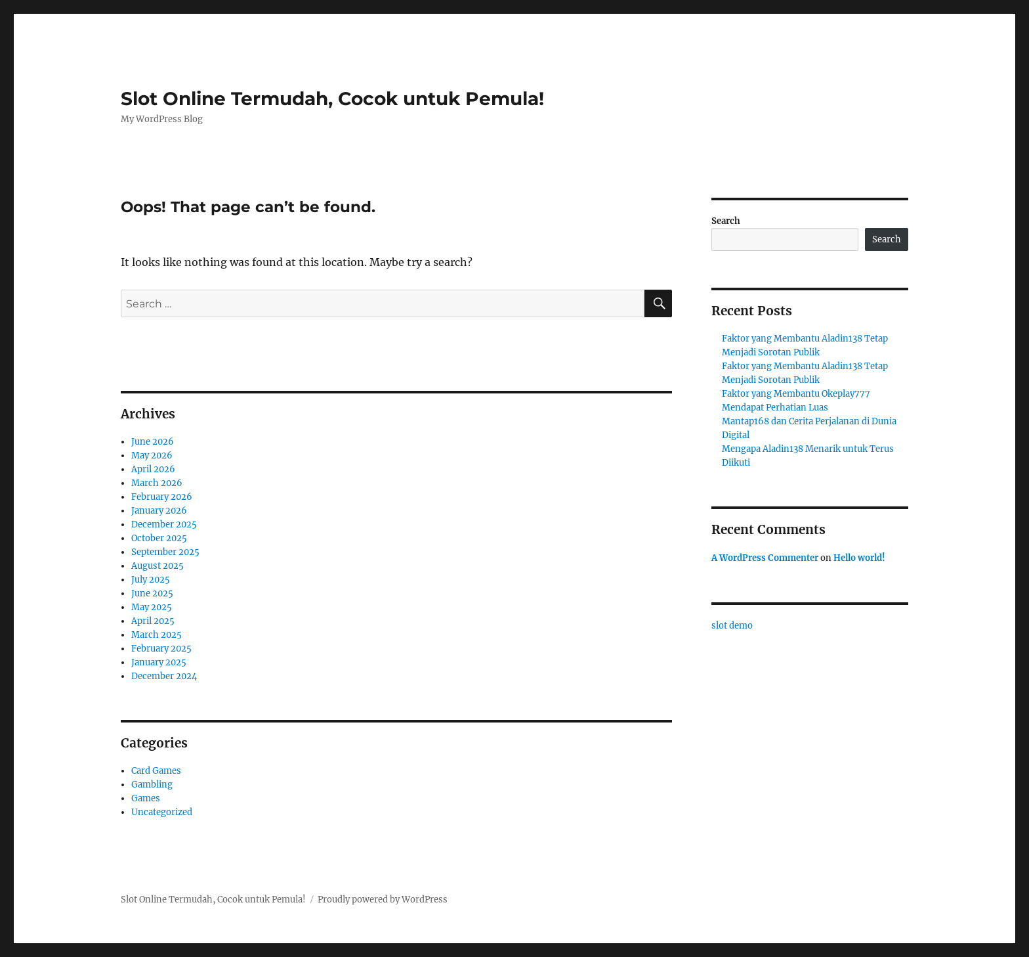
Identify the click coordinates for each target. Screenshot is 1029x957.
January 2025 (158, 662)
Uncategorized (161, 812)
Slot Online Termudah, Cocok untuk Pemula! (332, 98)
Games (145, 798)
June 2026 (152, 441)
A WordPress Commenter (764, 558)
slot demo (732, 625)
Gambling (152, 784)
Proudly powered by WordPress (383, 899)
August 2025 (157, 565)
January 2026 (159, 510)
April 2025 (153, 621)
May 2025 (151, 607)
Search (725, 221)
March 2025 (156, 634)
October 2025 (159, 538)
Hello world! (859, 558)
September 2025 (165, 552)
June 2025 (152, 593)
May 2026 (152, 455)
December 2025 (164, 524)
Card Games (156, 770)
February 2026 (161, 496)
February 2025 (161, 648)
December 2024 (164, 676)
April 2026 (153, 469)
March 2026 (156, 483)
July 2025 (150, 579)
